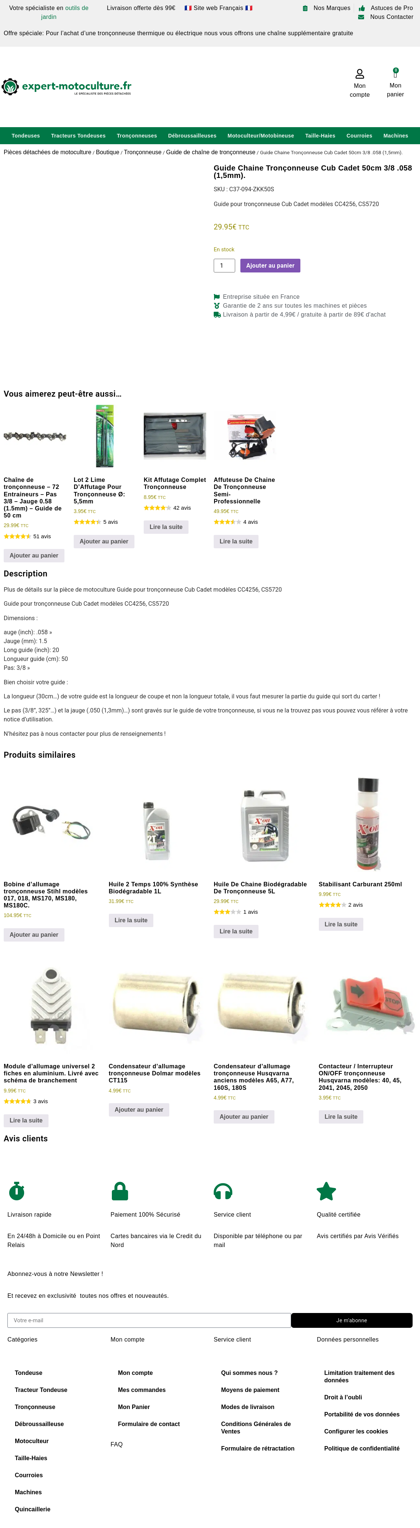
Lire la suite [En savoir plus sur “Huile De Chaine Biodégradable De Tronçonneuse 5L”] (236, 931)
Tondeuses (26, 136)
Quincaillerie (32, 1509)
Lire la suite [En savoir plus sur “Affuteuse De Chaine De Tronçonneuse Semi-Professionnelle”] (236, 541)
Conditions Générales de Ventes (256, 1428)
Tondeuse (28, 1373)
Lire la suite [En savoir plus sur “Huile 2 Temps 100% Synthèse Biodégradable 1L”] (131, 920)
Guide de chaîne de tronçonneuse (211, 152)
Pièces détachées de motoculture (47, 152)
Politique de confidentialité (362, 1448)
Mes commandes (142, 1390)
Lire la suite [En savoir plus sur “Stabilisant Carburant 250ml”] (341, 924)
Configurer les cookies (356, 1431)
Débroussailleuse (39, 1424)
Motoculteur (32, 1441)
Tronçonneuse (142, 152)
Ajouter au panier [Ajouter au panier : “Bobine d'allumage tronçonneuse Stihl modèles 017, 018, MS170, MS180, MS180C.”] (34, 935)
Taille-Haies (320, 136)
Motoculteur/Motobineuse (261, 136)
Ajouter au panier (270, 265)
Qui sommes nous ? (249, 1373)
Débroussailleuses (192, 136)
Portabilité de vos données (362, 1414)
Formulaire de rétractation (257, 1448)
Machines (395, 136)
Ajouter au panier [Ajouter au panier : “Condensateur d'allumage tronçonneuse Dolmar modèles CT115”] (139, 1110)
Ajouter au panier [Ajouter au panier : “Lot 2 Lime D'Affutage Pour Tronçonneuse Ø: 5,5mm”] (104, 541)
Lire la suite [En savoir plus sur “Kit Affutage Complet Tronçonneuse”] (166, 527)
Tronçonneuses (137, 136)
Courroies (360, 136)
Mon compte (135, 1373)
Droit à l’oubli (343, 1397)
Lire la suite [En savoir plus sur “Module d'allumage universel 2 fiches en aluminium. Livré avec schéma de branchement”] (26, 1120)
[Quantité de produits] (224, 265)
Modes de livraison (247, 1407)
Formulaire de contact (149, 1424)
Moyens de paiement (250, 1390)
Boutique (107, 152)
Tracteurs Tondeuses (78, 136)
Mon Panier (134, 1407)
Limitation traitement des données (359, 1376)
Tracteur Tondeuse (41, 1390)
